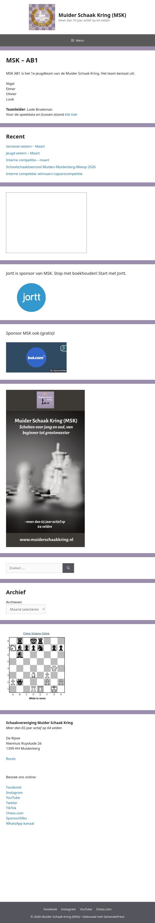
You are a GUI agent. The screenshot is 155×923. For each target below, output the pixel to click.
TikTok (11, 807)
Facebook (13, 787)
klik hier (71, 114)
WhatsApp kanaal (20, 823)
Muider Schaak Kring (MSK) (92, 14)
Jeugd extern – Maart (23, 153)
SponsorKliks (16, 818)
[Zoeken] (68, 568)
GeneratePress (114, 917)
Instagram (14, 792)
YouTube (13, 797)
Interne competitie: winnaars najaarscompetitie (44, 173)
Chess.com (14, 813)
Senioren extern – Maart (25, 146)
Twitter (11, 802)
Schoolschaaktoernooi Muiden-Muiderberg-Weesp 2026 (51, 166)
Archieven (14, 602)
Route (11, 758)
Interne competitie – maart (27, 160)
